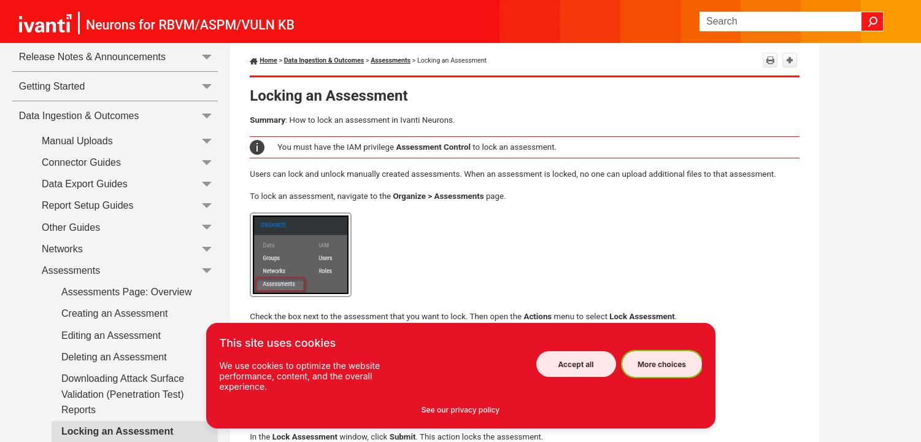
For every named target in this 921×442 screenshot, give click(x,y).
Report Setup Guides (130, 206)
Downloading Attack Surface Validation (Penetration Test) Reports (122, 394)
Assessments (130, 270)
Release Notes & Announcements (118, 56)
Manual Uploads (130, 141)
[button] (872, 21)
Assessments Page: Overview (126, 292)
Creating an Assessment (114, 313)
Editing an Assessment (111, 335)
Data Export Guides (130, 184)
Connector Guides (130, 162)
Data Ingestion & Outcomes (118, 115)
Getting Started (118, 86)
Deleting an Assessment (114, 357)
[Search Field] (791, 21)
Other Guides (130, 227)
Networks (130, 249)
